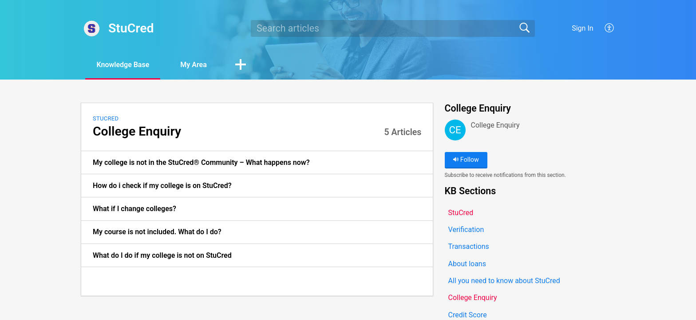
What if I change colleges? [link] (134, 208)
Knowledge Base (122, 64)
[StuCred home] (92, 28)
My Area (193, 64)
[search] (393, 28)
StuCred (106, 118)
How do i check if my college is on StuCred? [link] (162, 185)
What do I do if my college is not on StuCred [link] (162, 255)
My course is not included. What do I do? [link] (157, 232)
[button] (609, 28)
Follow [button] (466, 160)
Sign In (582, 28)
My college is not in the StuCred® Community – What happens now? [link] (201, 162)
